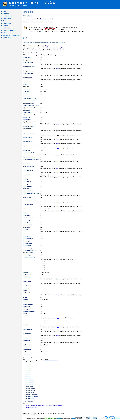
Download (6, 13)
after (45, 50)
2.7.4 (24, 17)
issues (11, 33)
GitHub (6, 33)
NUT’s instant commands (51, 360)
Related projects (7, 16)
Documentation (7, 23)
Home (4, 11)
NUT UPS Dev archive (10, 30)
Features (5, 21)
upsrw (57, 64)
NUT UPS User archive (10, 28)
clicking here (60, 48)
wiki (15, 33)
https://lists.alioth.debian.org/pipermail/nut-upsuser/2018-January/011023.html (45, 405)
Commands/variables (31, 407)
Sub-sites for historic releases (11, 35)
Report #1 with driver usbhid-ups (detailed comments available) (39, 18)
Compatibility (7, 18)
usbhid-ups (45, 46)
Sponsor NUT (7, 37)
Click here (25, 22)
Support (5, 25)
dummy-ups (33, 48)
